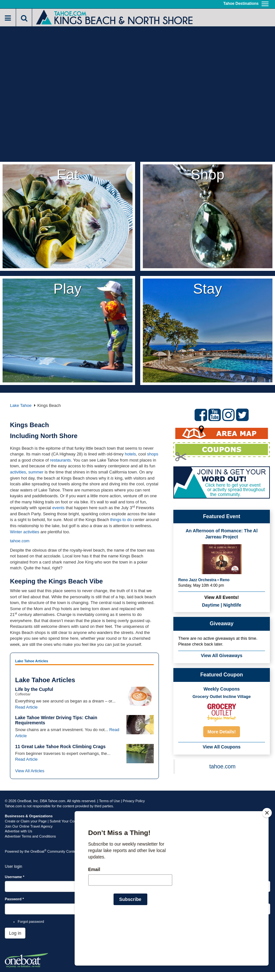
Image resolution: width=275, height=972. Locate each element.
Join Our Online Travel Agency (29, 826)
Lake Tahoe (21, 405)
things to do (121, 519)
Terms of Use (109, 801)
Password (14, 899)
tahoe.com (20, 540)
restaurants (60, 460)
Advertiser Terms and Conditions (30, 836)
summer (35, 472)
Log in (15, 933)
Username (14, 877)
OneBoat (39, 851)
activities (18, 472)
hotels (130, 454)
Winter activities (24, 531)
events (58, 507)
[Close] (267, 854)
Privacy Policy (134, 801)
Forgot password (31, 921)
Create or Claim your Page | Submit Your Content (43, 821)
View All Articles (29, 770)
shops (152, 454)
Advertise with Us (18, 831)
